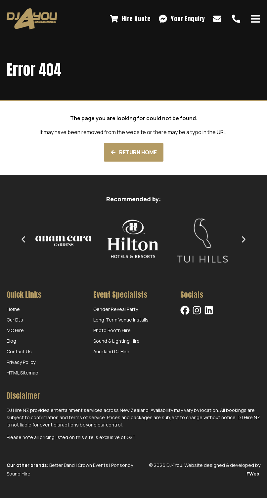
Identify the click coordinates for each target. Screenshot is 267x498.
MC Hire (15, 330)
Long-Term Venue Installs (121, 320)
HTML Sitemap (22, 373)
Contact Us (19, 351)
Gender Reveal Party (115, 309)
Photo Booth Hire (112, 330)
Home (13, 309)
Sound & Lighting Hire (116, 341)
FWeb (252, 474)
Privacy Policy (21, 362)
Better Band (62, 465)
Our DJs (15, 320)
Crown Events (93, 465)
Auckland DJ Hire (111, 351)
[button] (23, 239)
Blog (11, 341)
